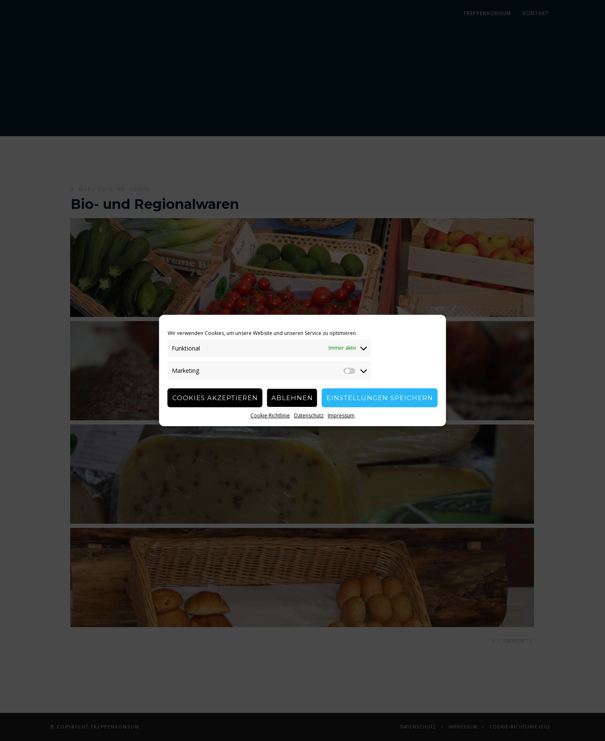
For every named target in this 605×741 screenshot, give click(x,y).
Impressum (341, 415)
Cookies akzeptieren (215, 398)
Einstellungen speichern (379, 398)
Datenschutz (309, 415)
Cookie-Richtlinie (270, 415)
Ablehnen (292, 398)
